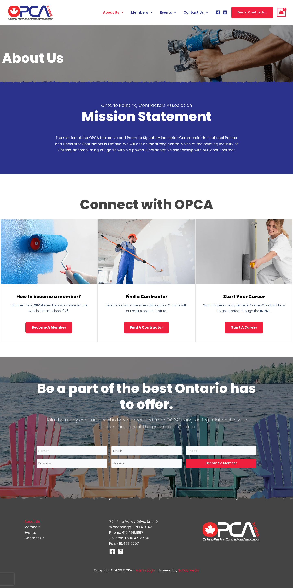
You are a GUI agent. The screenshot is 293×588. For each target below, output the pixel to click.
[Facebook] (218, 12)
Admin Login (145, 570)
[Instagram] (225, 12)
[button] (124, 12)
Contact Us (196, 12)
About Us (116, 12)
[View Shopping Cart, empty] (281, 12)
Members (143, 12)
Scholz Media (188, 570)
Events (169, 12)
